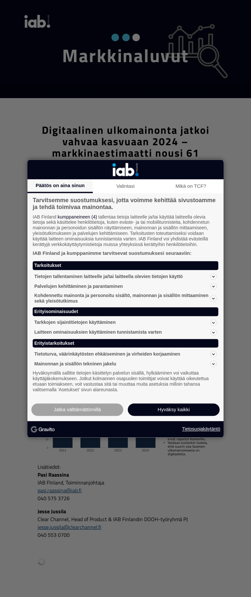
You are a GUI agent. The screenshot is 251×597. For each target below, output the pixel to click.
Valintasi (125, 186)
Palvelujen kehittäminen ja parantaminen (125, 286)
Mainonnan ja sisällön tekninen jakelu (125, 364)
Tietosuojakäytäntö (201, 429)
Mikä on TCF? (191, 186)
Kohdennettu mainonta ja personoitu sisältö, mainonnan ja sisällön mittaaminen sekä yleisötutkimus (125, 298)
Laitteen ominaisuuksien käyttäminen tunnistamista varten (125, 332)
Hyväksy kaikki (174, 409)
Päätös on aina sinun (60, 185)
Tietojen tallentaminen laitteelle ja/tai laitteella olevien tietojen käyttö (125, 276)
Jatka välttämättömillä (77, 409)
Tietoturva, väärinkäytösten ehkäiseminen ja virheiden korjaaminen (125, 354)
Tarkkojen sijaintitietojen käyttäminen (125, 322)
